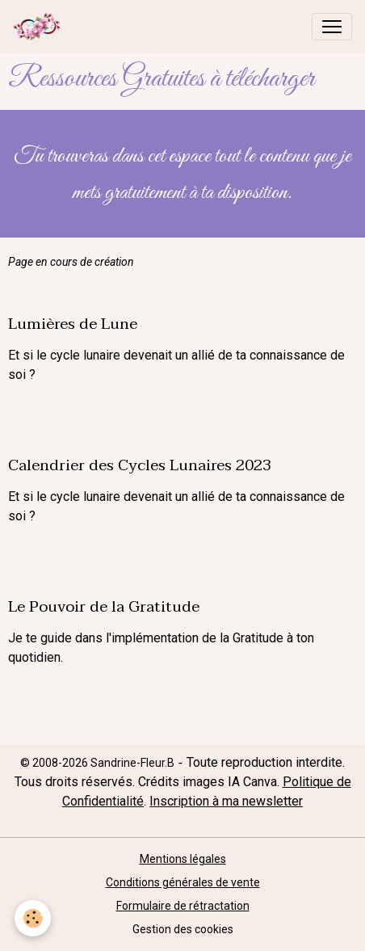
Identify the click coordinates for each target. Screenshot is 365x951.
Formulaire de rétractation (183, 905)
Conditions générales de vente (183, 882)
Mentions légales (183, 858)
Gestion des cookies (182, 929)
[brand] (40, 26)
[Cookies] (33, 918)
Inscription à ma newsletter (226, 801)
